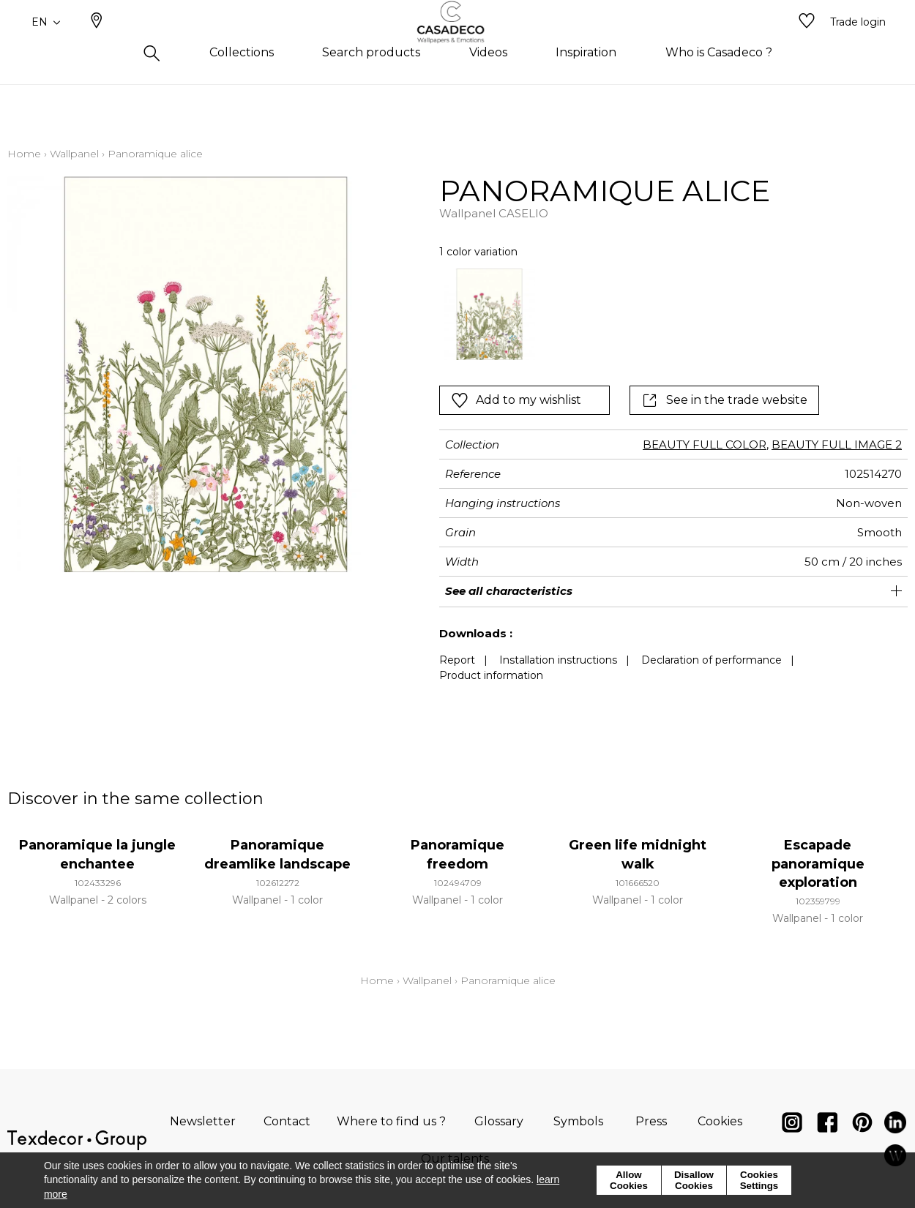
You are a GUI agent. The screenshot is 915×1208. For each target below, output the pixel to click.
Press (651, 1121)
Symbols (578, 1121)
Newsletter (203, 1121)
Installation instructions (558, 660)
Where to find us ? (391, 1121)
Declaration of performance (711, 660)
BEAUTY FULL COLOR (704, 444)
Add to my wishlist (516, 400)
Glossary (498, 1121)
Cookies (720, 1121)
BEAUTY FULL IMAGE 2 (837, 444)
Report (457, 660)
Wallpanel (74, 153)
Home (24, 153)
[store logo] (458, 46)
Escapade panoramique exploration (818, 863)
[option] (489, 314)
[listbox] (644, 314)
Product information (491, 675)
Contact (287, 1121)
